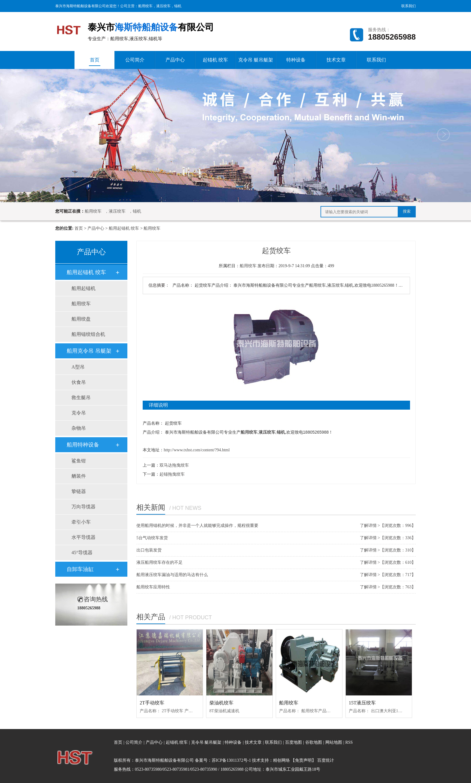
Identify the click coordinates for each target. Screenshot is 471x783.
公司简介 (134, 59)
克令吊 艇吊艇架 (255, 59)
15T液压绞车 (362, 702)
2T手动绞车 (152, 702)
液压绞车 (163, 6)
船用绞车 (145, 6)
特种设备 (295, 59)
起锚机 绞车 (215, 59)
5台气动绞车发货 (152, 538)
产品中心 (175, 59)
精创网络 (281, 760)
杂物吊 (78, 428)
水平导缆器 (83, 537)
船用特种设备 (83, 445)
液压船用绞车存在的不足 (159, 562)
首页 (94, 61)
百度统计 (325, 760)
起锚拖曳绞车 (172, 474)
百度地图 (293, 742)
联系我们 (408, 6)
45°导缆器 (82, 552)
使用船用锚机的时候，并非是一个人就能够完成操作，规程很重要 (197, 525)
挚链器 (78, 491)
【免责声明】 (303, 760)
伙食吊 (78, 382)
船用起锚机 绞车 (124, 228)
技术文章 (336, 59)
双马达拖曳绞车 (174, 465)
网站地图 (334, 742)
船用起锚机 (83, 288)
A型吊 (78, 366)
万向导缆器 (83, 506)
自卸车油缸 (80, 569)
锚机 (177, 6)
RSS (349, 742)
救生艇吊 (81, 397)
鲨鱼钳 (78, 460)
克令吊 (78, 412)
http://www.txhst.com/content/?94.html (197, 450)
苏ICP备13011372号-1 (231, 760)
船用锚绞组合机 (88, 334)
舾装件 (78, 476)
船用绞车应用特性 (153, 587)
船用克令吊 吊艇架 (89, 351)
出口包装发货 (149, 550)
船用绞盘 (81, 318)
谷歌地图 (313, 742)
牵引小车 (81, 521)
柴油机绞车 (221, 702)
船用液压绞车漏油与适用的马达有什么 (172, 574)
